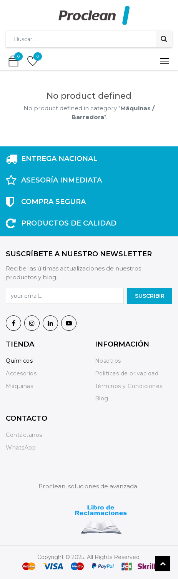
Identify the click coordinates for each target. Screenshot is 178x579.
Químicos (19, 360)
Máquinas (19, 386)
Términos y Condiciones (129, 386)
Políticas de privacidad (127, 373)
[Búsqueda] (164, 39)
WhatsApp (21, 447)
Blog (101, 398)
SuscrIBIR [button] (150, 295)
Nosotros (109, 360)
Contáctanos (24, 434)
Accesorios (21, 373)
